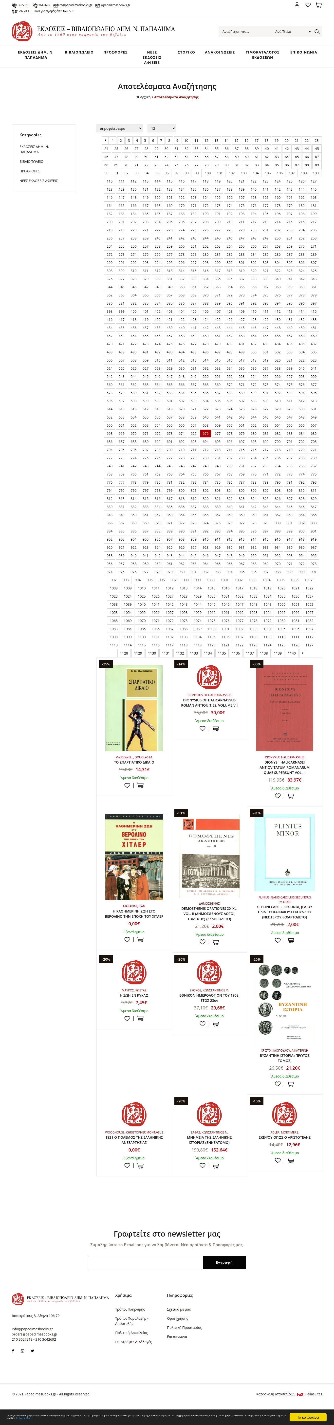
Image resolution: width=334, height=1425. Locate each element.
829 (313, 503)
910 (205, 544)
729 (194, 462)
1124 (267, 650)
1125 (281, 650)
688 (134, 446)
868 (134, 528)
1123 (254, 650)
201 (122, 226)
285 (266, 259)
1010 (142, 593)
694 (205, 446)
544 (134, 381)
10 (186, 145)
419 (145, 324)
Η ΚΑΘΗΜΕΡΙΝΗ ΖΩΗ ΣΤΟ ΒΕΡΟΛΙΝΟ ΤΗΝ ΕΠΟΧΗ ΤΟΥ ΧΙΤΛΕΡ (134, 924)
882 (302, 528)
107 (292, 178)
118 (205, 186)
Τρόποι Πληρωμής (130, 1327)
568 (205, 389)
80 (227, 169)
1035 (281, 601)
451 (313, 332)
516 (230, 365)
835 (170, 511)
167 (145, 210)
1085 (142, 633)
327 (122, 283)
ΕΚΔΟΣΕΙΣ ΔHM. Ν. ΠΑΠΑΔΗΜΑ (32, 59)
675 (194, 438)
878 (254, 528)
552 (230, 381)
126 (302, 186)
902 (109, 544)
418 (134, 324)
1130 (152, 658)
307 (313, 267)
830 (109, 511)
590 (254, 397)
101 (220, 178)
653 (145, 430)
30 (166, 153)
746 (182, 471)
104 (256, 178)
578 (109, 397)
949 (241, 560)
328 (134, 283)
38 (247, 153)
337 (241, 283)
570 (230, 389)
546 (158, 381)
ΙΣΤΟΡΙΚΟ (178, 54)
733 (241, 462)
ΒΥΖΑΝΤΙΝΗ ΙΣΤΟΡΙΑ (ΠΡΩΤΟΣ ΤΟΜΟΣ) (284, 1074)
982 (205, 576)
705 (122, 454)
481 (241, 349)
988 (277, 576)
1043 (183, 609)
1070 (142, 625)
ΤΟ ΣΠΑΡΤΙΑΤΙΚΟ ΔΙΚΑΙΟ (134, 767)
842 (254, 511)
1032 (239, 601)
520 (277, 365)
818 (182, 503)
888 (158, 536)
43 (297, 153)
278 (182, 259)
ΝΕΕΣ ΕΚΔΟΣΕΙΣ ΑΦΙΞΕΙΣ (147, 59)
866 (109, 528)
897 (266, 536)
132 (158, 194)
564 (158, 389)
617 (145, 414)
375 (266, 300)
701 (290, 446)
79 (217, 169)
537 (266, 373)
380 (109, 308)
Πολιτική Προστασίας (184, 1345)
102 (232, 178)
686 (109, 446)
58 (227, 161)
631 (313, 414)
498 (230, 357)
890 (182, 536)
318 (230, 275)
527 (145, 373)
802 (205, 495)
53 (177, 161)
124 (277, 186)
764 (182, 479)
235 (313, 235)
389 (218, 308)
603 (194, 405)
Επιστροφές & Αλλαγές (133, 1360)
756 (302, 471)
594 (302, 397)
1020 (281, 593)
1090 (212, 633)
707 (145, 454)
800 (182, 495)
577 (313, 389)
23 (317, 145)
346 (134, 292)
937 (313, 552)
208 (205, 226)
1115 (142, 650)
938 (109, 560)
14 (226, 145)
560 (109, 389)
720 (302, 454)
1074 (198, 625)
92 (127, 178)
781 (170, 487)
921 (122, 552)
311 (145, 275)
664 (277, 430)
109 (316, 178)
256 (134, 251)
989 (290, 576)
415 (313, 316)
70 (126, 169)
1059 (198, 617)
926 (182, 552)
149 (145, 202)
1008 (114, 593)
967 (241, 568)
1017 (239, 593)
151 (170, 202)
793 (313, 487)
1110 (281, 641)
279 (194, 259)
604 (205, 405)
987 (266, 576)
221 (145, 235)
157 (241, 202)
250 (277, 243)
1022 (310, 593)
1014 (198, 593)
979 (170, 576)
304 (277, 267)
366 (158, 300)
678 (230, 438)
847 (313, 511)
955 (313, 560)
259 (170, 251)
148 (134, 202)
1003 (253, 585)
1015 (212, 593)
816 (158, 503)
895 (241, 536)
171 (194, 210)
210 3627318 (30, 4)
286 (277, 259)
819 (194, 503)
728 (182, 462)
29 (156, 153)
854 (182, 519)
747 (194, 471)
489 (122, 357)
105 (268, 178)
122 (254, 186)
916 (277, 544)
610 (277, 405)
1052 (310, 609)
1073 (183, 625)
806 (254, 495)
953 (290, 560)
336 (230, 283)
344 (109, 292)
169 (170, 210)
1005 (280, 585)
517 (241, 365)
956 (109, 568)
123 (266, 186)
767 (218, 479)
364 (134, 300)
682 (277, 438)
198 (302, 218)
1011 (156, 593)
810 (302, 495)
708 (158, 454)
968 (254, 568)
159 (266, 202)
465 (266, 340)
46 (106, 161)
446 (254, 332)
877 (241, 528)
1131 (166, 658)
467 (290, 340)
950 (254, 560)
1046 (225, 609)
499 (241, 357)
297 (194, 267)
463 (241, 340)
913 (241, 544)
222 (158, 235)
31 (177, 153)
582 (158, 397)
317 (218, 275)
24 (106, 153)
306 (302, 267)
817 (170, 503)
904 (134, 544)
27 (136, 153)
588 (230, 397)
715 (241, 454)
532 (205, 373)
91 (116, 178)
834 (158, 511)
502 (277, 357)
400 (134, 316)
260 (182, 251)
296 (182, 267)
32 (186, 153)
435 (122, 332)
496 (205, 357)
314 (182, 275)
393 (266, 308)
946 (205, 560)
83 (257, 169)
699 (266, 446)
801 (194, 495)
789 (266, 487)
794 (109, 495)
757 (313, 471)
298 (205, 267)
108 (304, 178)
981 (194, 576)
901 (313, 536)
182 (109, 218)
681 (266, 438)
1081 (295, 625)
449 (290, 332)
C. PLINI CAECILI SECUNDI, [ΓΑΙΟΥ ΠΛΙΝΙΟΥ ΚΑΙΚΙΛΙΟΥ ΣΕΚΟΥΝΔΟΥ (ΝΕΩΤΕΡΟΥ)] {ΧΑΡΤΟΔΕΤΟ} (285, 923)
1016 (225, 593)
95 (157, 178)
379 (313, 300)
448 (277, 332)
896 (254, 536)
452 (109, 340)
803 (218, 495)
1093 (254, 633)
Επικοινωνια (177, 1354)
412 (277, 316)
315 (194, 275)
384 (158, 308)
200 (109, 226)
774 (302, 479)
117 (194, 186)
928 (205, 552)
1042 (170, 609)
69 (116, 169)
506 (109, 365)
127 (313, 186)
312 (158, 275)
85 (277, 169)
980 (182, 576)
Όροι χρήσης (177, 1336)
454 (134, 340)
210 (230, 226)
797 (145, 495)
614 (109, 414)
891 (194, 536)
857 (218, 519)
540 (302, 373)
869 (145, 528)
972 (302, 568)
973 (313, 568)
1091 (225, 633)
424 (205, 324)
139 (241, 194)
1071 (156, 625)
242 (182, 243)
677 (218, 438)
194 (254, 218)
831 (122, 511)
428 (254, 324)
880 (277, 528)
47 (116, 161)
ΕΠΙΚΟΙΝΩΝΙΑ (302, 54)
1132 (180, 658)
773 (290, 479)
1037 (310, 601)
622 (205, 414)
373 (241, 300)
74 (166, 169)
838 (205, 511)
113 (145, 186)
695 (218, 446)
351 (194, 292)
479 (218, 349)
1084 (128, 633)
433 (313, 324)
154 (205, 202)
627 (266, 414)
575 (290, 389)
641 (218, 422)
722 (109, 462)
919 (313, 544)
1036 (295, 601)
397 (313, 308)
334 (205, 283)
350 (182, 292)
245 (218, 243)
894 (230, 536)
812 (109, 503)
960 (158, 568)
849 (122, 519)
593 (290, 397)
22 (307, 145)
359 (290, 292)
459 (194, 340)
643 (241, 422)
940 (134, 560)
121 (241, 186)
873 (194, 528)
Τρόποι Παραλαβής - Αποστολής (131, 1339)
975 (122, 576)
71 (136, 169)
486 (302, 349)
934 (277, 552)
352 (205, 292)
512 (182, 365)
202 (134, 226)
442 (205, 332)
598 (134, 405)
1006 (294, 585)
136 (205, 194)
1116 (156, 650)
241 (170, 243)
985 (241, 576)
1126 (295, 650)
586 (205, 397)
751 (241, 471)
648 (302, 422)
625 (241, 414)
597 (122, 405)
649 (313, 422)
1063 (254, 617)
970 (277, 568)
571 (241, 389)
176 (254, 210)
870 (158, 528)
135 (194, 194)
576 (302, 389)
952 (277, 560)
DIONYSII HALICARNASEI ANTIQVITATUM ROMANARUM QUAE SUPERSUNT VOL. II (284, 773)
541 (313, 373)
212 (254, 226)
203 (145, 226)
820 (205, 503)
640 (205, 422)
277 (170, 259)
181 (313, 210)
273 (122, 259)
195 (266, 218)
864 (302, 519)
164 (109, 210)
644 (254, 422)
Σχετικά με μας (179, 1327)
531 (194, 373)
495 (194, 357)
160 (277, 202)
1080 (281, 625)
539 (290, 373)
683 (290, 438)
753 (266, 471)
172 (205, 210)
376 (277, 300)
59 (237, 161)
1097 (310, 633)
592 (277, 397)
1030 (212, 601)
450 (302, 332)
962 (182, 568)
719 (290, 454)
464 (254, 340)
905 (145, 544)
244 (205, 243)
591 (266, 397)
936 (302, 552)
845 (290, 511)
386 (182, 308)
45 (317, 153)
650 (109, 430)
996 (162, 585)
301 (241, 267)
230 (254, 235)
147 (122, 202)
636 (158, 422)
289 (313, 259)
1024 (128, 601)
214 (277, 226)
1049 (267, 609)
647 (290, 422)
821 (218, 503)
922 (134, 552)
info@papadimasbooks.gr (168, 4)
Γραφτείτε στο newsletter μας (167, 1252)
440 (182, 332)
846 (302, 511)
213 (266, 226)
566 (182, 389)
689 (145, 446)
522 (302, 365)
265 (241, 251)
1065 (281, 617)
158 (254, 202)
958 (134, 568)
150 (158, 202)
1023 (114, 601)
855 (194, 519)
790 (277, 487)
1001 (225, 585)
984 (230, 576)
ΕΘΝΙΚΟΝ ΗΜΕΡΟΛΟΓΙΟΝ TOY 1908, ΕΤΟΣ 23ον (209, 1014)
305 (290, 267)
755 (290, 471)
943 (170, 560)
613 (313, 405)
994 (138, 585)
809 (290, 495)
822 (230, 503)
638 (182, 422)
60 (247, 161)
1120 (212, 650)
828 (302, 503)
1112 (310, 641)
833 (145, 511)
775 (313, 479)
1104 (198, 641)
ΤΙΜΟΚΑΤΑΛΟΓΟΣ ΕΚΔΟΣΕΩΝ (259, 56)
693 (194, 446)
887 (145, 536)
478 (205, 349)
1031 (225, 601)
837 (194, 511)
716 (254, 454)
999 (198, 585)
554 (254, 381)
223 (170, 235)
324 (302, 275)
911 (218, 544)
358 (277, 292)
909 (194, 544)
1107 (239, 641)
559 (313, 381)
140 (254, 194)
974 (109, 576)
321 (266, 275)
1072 (170, 625)
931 (241, 552)
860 (254, 519)
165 (122, 210)
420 (158, 324)
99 (197, 178)
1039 (128, 609)
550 (205, 381)
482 (254, 349)
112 (134, 186)
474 (158, 349)
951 (266, 560)
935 (290, 552)
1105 (212, 641)
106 (280, 178)
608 (254, 405)
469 (313, 340)
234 (302, 235)
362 (109, 300)
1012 (170, 593)
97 (177, 178)
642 (230, 422)
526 (134, 373)
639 (194, 422)
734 (254, 462)
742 (134, 471)
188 (182, 218)
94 (146, 178)
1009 (128, 593)
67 (317, 161)
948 (230, 560)
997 (174, 585)
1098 (114, 641)
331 (170, 283)
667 (313, 430)
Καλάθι (319, 5)
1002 (238, 585)
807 (266, 495)
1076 (225, 625)
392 (254, 308)
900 (302, 536)
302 (254, 267)
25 (116, 153)
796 (134, 495)
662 (254, 430)
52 (166, 161)
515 (218, 365)
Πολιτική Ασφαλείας (131, 1351)
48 (126, 161)
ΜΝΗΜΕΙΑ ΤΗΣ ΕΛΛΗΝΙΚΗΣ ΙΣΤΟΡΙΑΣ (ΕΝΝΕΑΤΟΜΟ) (209, 1157)
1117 (170, 650)
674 (182, 438)
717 (266, 454)
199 (313, 218)
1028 (183, 601)
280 (205, 259)
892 (205, 536)
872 (182, 528)
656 (182, 430)
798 (158, 495)
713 (218, 454)
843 (266, 511)
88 (307, 169)
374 (254, 300)
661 (241, 430)
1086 (156, 633)
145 (313, 194)
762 (158, 479)
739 (313, 462)
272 (109, 259)
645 (266, 422)
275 (145, 259)
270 (302, 251)
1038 (114, 609)
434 (109, 332)
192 (230, 218)
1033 (254, 601)
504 (302, 357)
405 (194, 316)
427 (241, 324)
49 (136, 161)
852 (158, 519)
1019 (267, 593)
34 (206, 153)
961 (170, 568)
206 (182, 226)
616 (134, 414)
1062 (239, 617)
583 (170, 397)
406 (205, 316)
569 (218, 389)
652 (134, 430)
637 (170, 422)
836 (182, 511)
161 (290, 202)
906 (158, 544)
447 (266, 332)
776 (109, 487)
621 (194, 414)
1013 (183, 593)
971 (290, 568)
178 (277, 210)
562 (134, 389)
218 (109, 235)
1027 (170, 601)
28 (146, 153)
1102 (170, 641)
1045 (212, 609)
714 (230, 454)
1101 (156, 641)
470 (109, 349)
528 (158, 373)
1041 (156, 609)
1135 (222, 658)
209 (218, 226)
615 (122, 414)
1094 (267, 633)
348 (158, 292)
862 (277, 519)
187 (170, 218)
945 (194, 560)
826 (277, 503)
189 (194, 218)
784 (205, 487)
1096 (295, 633)
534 (230, 373)
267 (266, 251)
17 (257, 145)
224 (182, 235)
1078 (254, 625)
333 (194, 283)
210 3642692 (62, 4)
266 (254, 251)
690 (158, 446)
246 (230, 243)
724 (134, 462)
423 (194, 324)
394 (277, 308)
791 (290, 487)
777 (122, 487)
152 (182, 202)
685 (313, 438)
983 (218, 576)
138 (230, 194)
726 (158, 462)
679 (241, 438)
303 (266, 267)
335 (218, 283)
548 (182, 381)
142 (277, 194)
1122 (239, 650)
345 (122, 292)
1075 (212, 625)
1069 (128, 625)
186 (158, 218)
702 (302, 446)
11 (196, 145)
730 (205, 462)
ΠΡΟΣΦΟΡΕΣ (112, 54)
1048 (254, 609)
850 (134, 519)
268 (277, 251)
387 (194, 308)
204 (158, 226)
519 (266, 365)
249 (266, 243)
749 (218, 471)
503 (290, 357)
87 (297, 169)
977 (145, 576)
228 (230, 235)
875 (218, 528)
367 (170, 300)
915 (266, 544)
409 (241, 316)
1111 (295, 641)
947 (218, 560)
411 (266, 316)
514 (205, 365)
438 (158, 332)
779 (145, 487)
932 (254, 552)
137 (218, 194)
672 (158, 438)
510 (158, 365)
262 (205, 251)
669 (122, 438)
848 (109, 519)
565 (170, 389)
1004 (267, 585)
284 (254, 259)
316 (205, 275)
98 (187, 178)
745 (170, 471)
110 (109, 186)
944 (182, 560)
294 (158, 267)
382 (134, 308)
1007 (309, 585)
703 (313, 446)
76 (186, 169)
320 (254, 275)
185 (145, 218)
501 (266, 357)
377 (290, 300)
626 (254, 414)
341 (290, 283)
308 (109, 275)
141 (266, 194)
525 (122, 373)
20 (287, 145)
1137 (250, 658)
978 (158, 576)
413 (290, 316)
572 (254, 389)
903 (122, 544)
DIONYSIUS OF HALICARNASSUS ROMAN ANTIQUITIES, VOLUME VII (209, 711)
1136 (236, 658)
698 (254, 446)
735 (266, 462)
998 (186, 585)
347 (145, 292)
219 (122, 235)
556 (277, 381)
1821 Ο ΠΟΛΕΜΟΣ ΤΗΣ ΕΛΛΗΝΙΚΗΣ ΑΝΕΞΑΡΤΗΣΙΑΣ (134, 1157)
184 (134, 218)
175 (241, 210)
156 (230, 202)
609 (266, 405)
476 (182, 349)
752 (254, 471)
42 (287, 153)
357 (266, 292)
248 (254, 243)
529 (170, 373)
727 (170, 462)
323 (290, 275)
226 (205, 235)
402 (158, 316)
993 (126, 585)
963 (194, 568)
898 (277, 536)
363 (122, 300)
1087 (170, 633)
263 (218, 251)
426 (230, 324)
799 (170, 495)
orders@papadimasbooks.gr (109, 4)
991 (313, 576)
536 (254, 373)
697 (241, 446)
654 (158, 430)
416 (109, 324)
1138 (264, 658)
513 (194, 365)
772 (277, 479)
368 (182, 300)
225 (194, 235)
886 (134, 536)
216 (302, 226)
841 (241, 511)
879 (266, 528)
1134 (208, 658)
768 (230, 479)
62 (267, 161)
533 (218, 373)
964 (205, 568)
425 (218, 324)
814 (134, 503)
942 (158, 560)
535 (241, 373)
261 (194, 251)
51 (156, 161)
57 (217, 161)
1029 (198, 601)
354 (230, 292)
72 (146, 169)
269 (290, 251)
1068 (114, 625)
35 (217, 153)
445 (241, 332)
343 (313, 283)
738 (302, 462)
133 (170, 194)
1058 (183, 617)
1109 (267, 641)
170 (182, 210)
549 (194, 381)
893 (218, 536)
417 (122, 324)
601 (170, 405)
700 (277, 446)
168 (158, 210)
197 (290, 218)
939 (122, 560)
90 (107, 178)
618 (158, 414)
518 (254, 365)
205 (170, 226)
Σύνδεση (297, 5)
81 (237, 169)
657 (194, 430)
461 (218, 340)
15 (237, 145)
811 (313, 495)
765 (194, 479)
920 (109, 552)
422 (182, 324)
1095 (281, 633)
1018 (254, 593)
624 (230, 414)
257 (145, 251)
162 (302, 202)
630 (302, 414)
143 (290, 194)
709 (170, 454)
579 (122, 397)
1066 (295, 617)
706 (134, 454)
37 (237, 153)
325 (313, 275)
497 (218, 357)
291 (122, 267)
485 (290, 349)
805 (241, 495)
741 (122, 471)
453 (122, 340)
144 (302, 194)
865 (313, 519)
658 (205, 430)
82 (247, 169)
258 (158, 251)
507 (122, 365)
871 (170, 528)
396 (302, 308)
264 (230, 251)
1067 (310, 617)
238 (134, 243)
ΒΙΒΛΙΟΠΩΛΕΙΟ (73, 54)
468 (302, 340)
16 (246, 145)
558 (302, 381)
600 (158, 405)
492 (158, 357)
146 (109, 202)
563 (145, 389)
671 (145, 438)
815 (145, 503)
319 (241, 275)
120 (230, 186)
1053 (114, 617)
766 (205, 479)
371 (218, 300)
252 (302, 243)
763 (170, 479)
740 (109, 471)
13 (216, 145)
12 (206, 145)
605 (218, 405)
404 (182, 316)
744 (158, 471)
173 (218, 210)
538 (277, 373)
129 (122, 194)
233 (290, 235)
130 (134, 194)
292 (134, 267)
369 (194, 300)
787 (241, 487)
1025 (142, 601)
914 (254, 544)
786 (230, 487)
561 (122, 389)
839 (218, 511)
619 (170, 414)
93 (137, 178)
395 (290, 308)
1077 (239, 625)
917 (290, 544)
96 (167, 178)
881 (290, 528)
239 (145, 243)
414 (302, 316)
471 (122, 349)
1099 (128, 641)
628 (277, 414)
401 (145, 316)
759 (122, 479)
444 (230, 332)
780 (158, 487)
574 (277, 389)
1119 (198, 650)
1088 (183, 633)
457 (170, 340)
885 (122, 536)
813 (122, 503)
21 (297, 145)
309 (122, 275)
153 (194, 202)
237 (122, 243)
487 (313, 349)
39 (257, 153)
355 (241, 292)
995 (150, 585)
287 (290, 259)
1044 (198, 609)
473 (145, 349)
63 (277, 161)
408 (230, 316)
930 (230, 552)
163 (313, 202)
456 (158, 340)
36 (227, 153)
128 (109, 194)
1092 (239, 633)
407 (218, 316)
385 (170, 308)
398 (109, 316)
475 (170, 349)
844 (277, 511)
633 (122, 422)
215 (290, 226)
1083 (114, 633)
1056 (156, 617)
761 (145, 479)
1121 (225, 650)
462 (230, 340)
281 (218, 259)
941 (145, 560)
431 (290, 324)
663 (266, 430)
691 (170, 446)
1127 (310, 650)
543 (122, 381)
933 (266, 552)
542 (109, 381)
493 (170, 357)
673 (170, 438)
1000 (211, 585)
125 (290, 186)
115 (170, 186)
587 (218, 397)
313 (170, 275)
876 (230, 528)
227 (218, 235)
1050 (281, 609)
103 (244, 178)
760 (134, 479)
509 (145, 365)
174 (230, 210)
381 (122, 308)
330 (158, 283)
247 (241, 243)
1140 (292, 658)
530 (182, 373)
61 (257, 161)
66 (307, 161)
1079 (267, 625)
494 (182, 357)
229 (241, 235)
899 (290, 536)
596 (109, 405)
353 (218, 292)
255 (122, 251)
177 (266, 210)
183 (122, 218)
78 (206, 169)
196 (277, 218)
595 (313, 397)
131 (145, 194)
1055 (142, 617)
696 (230, 446)
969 (266, 568)
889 (170, 536)
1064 (267, 617)
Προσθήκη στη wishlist (127, 790)
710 (182, 454)
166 (134, 210)
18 (267, 145)
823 (241, 503)
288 (302, 259)
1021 (295, 593)
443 (218, 332)
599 (145, 405)
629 (290, 414)
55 (197, 161)
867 (122, 528)
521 (290, 365)
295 (170, 267)
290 (109, 267)
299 (218, 267)
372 (230, 300)
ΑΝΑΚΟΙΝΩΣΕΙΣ (214, 54)
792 (302, 487)
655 (170, 430)
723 (122, 462)
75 (177, 169)
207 (194, 226)
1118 (183, 650)
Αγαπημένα (308, 5)
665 (290, 430)
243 (194, 243)
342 (302, 283)
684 (302, 438)
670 (134, 438)
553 (241, 381)
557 (290, 381)
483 (266, 349)
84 (267, 169)
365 (145, 300)
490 (134, 357)
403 (170, 316)
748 (205, 471)
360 (302, 292)
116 (182, 186)
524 (109, 373)
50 (146, 161)
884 (109, 536)
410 (254, 316)
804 (230, 495)
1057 (170, 617)
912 (230, 544)
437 (145, 332)
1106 (225, 641)
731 (218, 462)
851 (145, 519)
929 (218, 552)
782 (182, 487)
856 (205, 519)
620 (182, 414)
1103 (183, 641)
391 (241, 308)
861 (266, 519)
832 (134, 511)
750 (230, 471)
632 (109, 422)
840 (230, 511)
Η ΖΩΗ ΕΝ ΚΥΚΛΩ (134, 1011)
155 (218, 202)
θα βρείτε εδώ (224, 1419)
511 (170, 365)
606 (230, 405)
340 (277, 283)
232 (277, 235)
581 (145, 397)
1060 (212, 617)
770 (254, 479)
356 (254, 292)
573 (266, 389)
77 (197, 169)
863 (290, 519)
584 (182, 397)
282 (230, 259)
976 (134, 576)
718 (277, 454)
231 (266, 235)
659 (218, 430)
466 (277, 340)
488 (109, 357)
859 (241, 519)
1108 (254, 641)
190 (205, 218)
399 (122, 316)
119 (218, 186)
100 (208, 178)
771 (266, 479)
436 (134, 332)
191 (218, 218)
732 (230, 462)
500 (254, 357)
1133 (194, 658)
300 (230, 267)
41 (277, 153)
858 (230, 519)
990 (302, 576)
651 (122, 430)
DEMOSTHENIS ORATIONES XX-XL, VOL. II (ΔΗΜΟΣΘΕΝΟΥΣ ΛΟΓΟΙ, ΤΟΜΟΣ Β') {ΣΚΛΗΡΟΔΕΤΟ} (209, 924)
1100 (142, 641)
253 (313, 243)
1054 (128, 617)
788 (254, 487)
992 (114, 585)
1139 (278, 658)
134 (182, 194)
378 (302, 300)
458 (182, 340)
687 (122, 446)
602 (182, 405)
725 (145, 462)
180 (302, 210)
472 (134, 349)
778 (134, 487)
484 (277, 349)
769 (241, 479)
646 (277, 422)
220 (134, 235)
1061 (225, 617)
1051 (295, 609)
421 (170, 324)
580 (134, 397)
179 (290, 210)
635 (145, 422)
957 (122, 568)
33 (197, 153)
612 (302, 405)
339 (266, 283)
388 (205, 308)
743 (145, 471)
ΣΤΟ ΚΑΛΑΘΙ (140, 791)
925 (170, 552)
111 (122, 186)
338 (254, 283)
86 (287, 169)
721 (313, 454)
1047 (239, 609)
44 (307, 153)
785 (218, 487)
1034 (267, 601)
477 (194, 349)
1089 (198, 633)
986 (254, 576)
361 (313, 292)
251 (290, 243)
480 (230, 349)
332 (182, 283)
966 (230, 568)
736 (277, 462)
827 (290, 503)
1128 (124, 658)
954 (302, 560)
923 (145, 552)
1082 (310, 625)
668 (109, 438)
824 (254, 503)
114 (158, 186)
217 (313, 226)
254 (109, 251)
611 (290, 405)
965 (218, 568)
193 (241, 218)
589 (241, 397)
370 (205, 300)
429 (266, 324)
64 (287, 161)
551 (218, 381)
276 (158, 259)
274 (134, 259)
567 (194, 389)
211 (241, 226)
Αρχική (141, 102)
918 (302, 544)
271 (313, 251)
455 (145, 340)
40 (267, 153)
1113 (114, 650)
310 (134, 275)
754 (277, 471)
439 (170, 332)
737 (290, 462)
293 (145, 267)
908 (182, 544)
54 (186, 161)
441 (194, 332)
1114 (128, 650)
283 (241, 259)
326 (109, 283)
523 (313, 365)
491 (145, 357)
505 (313, 357)
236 (109, 243)
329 (145, 283)
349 (170, 292)
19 (276, 145)
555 (266, 381)
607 (241, 405)
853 (170, 519)
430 (277, 324)
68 (106, 169)
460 (205, 340)
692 (182, 446)
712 (205, 454)
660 (230, 430)
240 (158, 243)
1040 (142, 609)
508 (134, 365)
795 (122, 495)
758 (109, 479)
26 (126, 153)
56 (206, 161)
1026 (156, 601)
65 (297, 161)
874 (205, 528)
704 (109, 454)
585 (194, 397)
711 (194, 454)
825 (266, 503)
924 (158, 552)
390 (230, 308)
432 (302, 324)
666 (302, 430)
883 (313, 528)
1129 (138, 658)
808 (277, 495)
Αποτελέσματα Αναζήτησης (177, 101)
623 (218, 414)
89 (317, 169)
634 (134, 422)
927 (194, 552)
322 (277, 275)
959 (145, 568)
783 (194, 487)
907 (170, 544)
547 (170, 381)
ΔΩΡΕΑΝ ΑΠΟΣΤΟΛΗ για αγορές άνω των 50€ (59, 10)
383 (145, 308)
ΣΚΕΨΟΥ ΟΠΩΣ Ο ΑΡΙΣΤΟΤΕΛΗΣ (285, 1154)
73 (156, 169)
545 (145, 381)
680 (254, 438)
